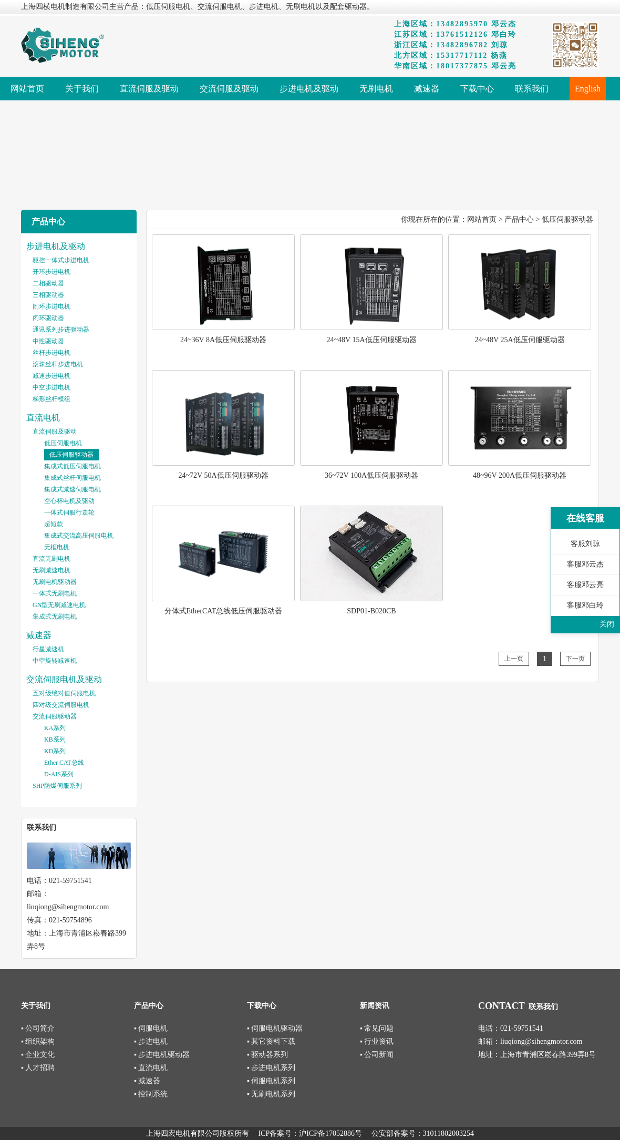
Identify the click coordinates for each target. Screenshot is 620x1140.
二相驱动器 (48, 283)
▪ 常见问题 (377, 1028)
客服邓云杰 (585, 564)
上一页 (513, 658)
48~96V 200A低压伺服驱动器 (519, 475)
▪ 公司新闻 (377, 1055)
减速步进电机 (51, 375)
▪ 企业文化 (38, 1055)
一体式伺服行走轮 (69, 512)
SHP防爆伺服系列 (57, 785)
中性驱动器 (48, 341)
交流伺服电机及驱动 (64, 679)
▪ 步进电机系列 (271, 1068)
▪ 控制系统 (151, 1094)
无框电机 (56, 547)
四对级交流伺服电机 (61, 704)
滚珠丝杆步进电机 (58, 364)
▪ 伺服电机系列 (271, 1081)
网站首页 (482, 219)
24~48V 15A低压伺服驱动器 (371, 340)
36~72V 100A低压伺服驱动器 (371, 475)
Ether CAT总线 (64, 762)
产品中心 (519, 219)
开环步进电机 (51, 271)
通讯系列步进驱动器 (61, 329)
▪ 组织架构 (38, 1041)
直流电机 (43, 417)
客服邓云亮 (585, 585)
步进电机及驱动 (55, 246)
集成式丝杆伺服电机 (72, 477)
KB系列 (55, 739)
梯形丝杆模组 (51, 399)
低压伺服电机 (63, 443)
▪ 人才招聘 (38, 1068)
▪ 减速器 (147, 1081)
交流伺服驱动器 (55, 716)
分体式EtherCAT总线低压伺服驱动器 (223, 611)
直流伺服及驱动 (55, 431)
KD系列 (55, 751)
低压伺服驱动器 (71, 454)
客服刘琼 (585, 544)
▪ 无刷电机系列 (271, 1094)
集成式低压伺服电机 (72, 466)
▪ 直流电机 (151, 1068)
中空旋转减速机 (55, 660)
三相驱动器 (48, 295)
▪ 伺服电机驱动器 (275, 1028)
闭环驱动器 (48, 318)
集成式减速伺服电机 (72, 489)
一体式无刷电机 (55, 593)
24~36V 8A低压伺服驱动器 (223, 340)
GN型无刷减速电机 (59, 605)
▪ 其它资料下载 (271, 1041)
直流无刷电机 (51, 558)
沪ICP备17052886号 (330, 1133)
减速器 (38, 635)
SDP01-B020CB (371, 611)
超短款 (53, 524)
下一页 (575, 658)
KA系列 (55, 728)
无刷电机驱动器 (55, 582)
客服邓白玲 (585, 605)
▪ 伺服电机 (151, 1028)
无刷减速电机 (51, 570)
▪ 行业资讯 (377, 1041)
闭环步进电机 (51, 306)
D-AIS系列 (59, 774)
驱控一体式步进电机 (61, 260)
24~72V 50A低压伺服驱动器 (223, 475)
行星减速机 (48, 649)
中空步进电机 (51, 387)
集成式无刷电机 (55, 616)
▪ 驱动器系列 (267, 1055)
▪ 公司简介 (38, 1028)
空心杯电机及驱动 (69, 501)
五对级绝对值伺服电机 (64, 693)
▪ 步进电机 (151, 1041)
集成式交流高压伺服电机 (78, 535)
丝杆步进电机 (51, 352)
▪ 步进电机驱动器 (162, 1055)
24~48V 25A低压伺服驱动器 (519, 340)
